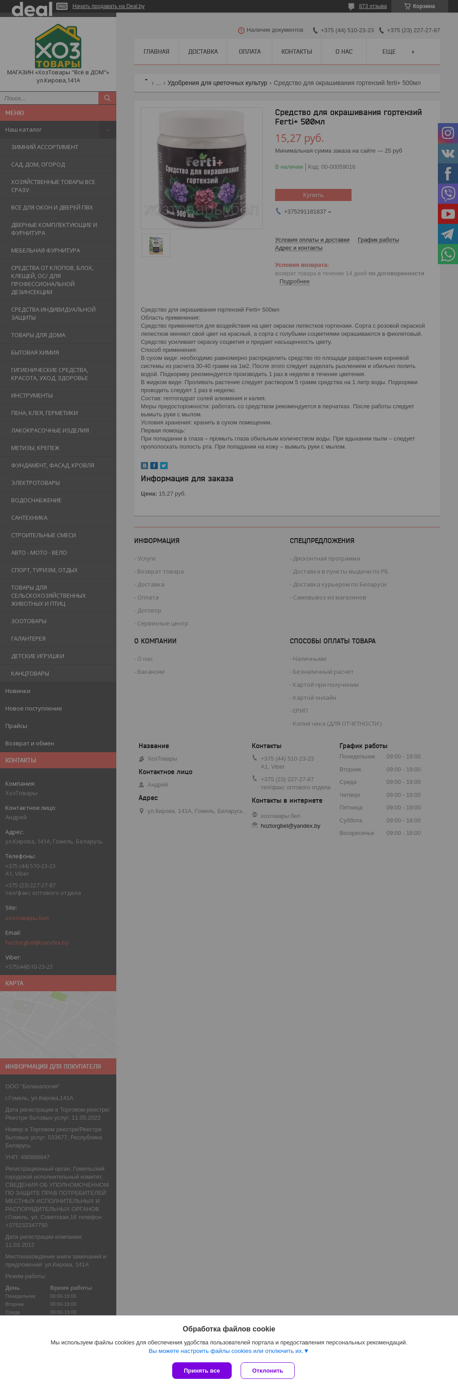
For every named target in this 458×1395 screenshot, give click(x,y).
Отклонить (267, 1370)
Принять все (202, 1370)
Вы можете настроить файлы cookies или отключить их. (225, 1351)
